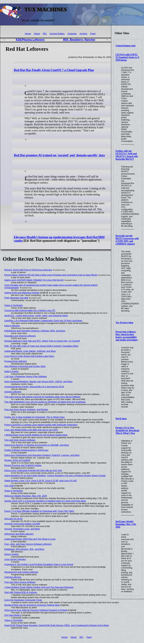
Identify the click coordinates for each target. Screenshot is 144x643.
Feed (92, 33)
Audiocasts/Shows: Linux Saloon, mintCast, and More (30, 351)
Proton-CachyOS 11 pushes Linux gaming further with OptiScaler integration (40, 424)
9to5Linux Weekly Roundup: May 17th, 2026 (126, 524)
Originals (72, 33)
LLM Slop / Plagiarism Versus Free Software (25, 376)
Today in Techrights (13, 305)
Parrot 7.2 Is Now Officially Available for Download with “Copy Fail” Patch (39, 511)
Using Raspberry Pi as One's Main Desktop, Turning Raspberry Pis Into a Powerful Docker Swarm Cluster (55, 475)
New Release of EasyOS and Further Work (25, 366)
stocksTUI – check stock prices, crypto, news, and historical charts (36, 315)
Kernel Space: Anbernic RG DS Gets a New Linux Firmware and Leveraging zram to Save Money (51, 275)
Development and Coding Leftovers (21, 572)
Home (28, 33)
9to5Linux (121, 418)
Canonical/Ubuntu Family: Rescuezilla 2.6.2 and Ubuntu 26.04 (34, 386)
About (37, 33)
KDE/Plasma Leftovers (30, 39)
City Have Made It (13, 615)
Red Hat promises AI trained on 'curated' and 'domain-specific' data (59, 155)
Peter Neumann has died (16, 297)
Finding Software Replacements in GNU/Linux (26, 450)
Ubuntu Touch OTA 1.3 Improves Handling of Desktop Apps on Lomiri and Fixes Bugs (45, 501)
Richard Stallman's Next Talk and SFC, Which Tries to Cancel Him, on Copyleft (42, 341)
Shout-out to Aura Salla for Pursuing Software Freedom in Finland (35, 610)
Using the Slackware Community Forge (23, 600)
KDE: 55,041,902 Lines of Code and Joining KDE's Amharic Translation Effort (41, 346)
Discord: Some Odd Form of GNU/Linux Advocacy (28, 270)
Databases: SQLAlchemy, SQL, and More (24, 549)
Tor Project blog (124, 322)
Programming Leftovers (15, 361)
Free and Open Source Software (19, 440)
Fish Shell (9, 485)
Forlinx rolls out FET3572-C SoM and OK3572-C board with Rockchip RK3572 (127, 155)
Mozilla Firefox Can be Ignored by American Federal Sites (32, 605)
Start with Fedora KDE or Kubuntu (20, 592)
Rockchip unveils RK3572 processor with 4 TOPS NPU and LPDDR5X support (127, 239)
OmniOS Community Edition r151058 (22, 523)
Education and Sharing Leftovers (20, 336)
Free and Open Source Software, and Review (26, 409)
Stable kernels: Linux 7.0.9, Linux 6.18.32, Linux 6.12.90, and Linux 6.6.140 (40, 480)
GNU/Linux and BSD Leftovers (19, 534)
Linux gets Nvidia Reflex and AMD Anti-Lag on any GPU (31, 429)
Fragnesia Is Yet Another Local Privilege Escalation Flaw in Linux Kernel (38, 564)
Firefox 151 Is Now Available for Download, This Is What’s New (128, 430)
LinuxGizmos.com (125, 45)
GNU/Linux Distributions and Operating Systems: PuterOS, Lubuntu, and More (42, 455)
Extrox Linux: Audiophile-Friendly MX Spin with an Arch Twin (33, 470)
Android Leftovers (12, 391)
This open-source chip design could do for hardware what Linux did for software (42, 396)
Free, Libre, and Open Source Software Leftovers (28, 544)
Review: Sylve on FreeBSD (17, 460)
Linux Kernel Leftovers (15, 559)
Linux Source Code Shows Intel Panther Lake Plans (29, 356)
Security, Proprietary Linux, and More (22, 529)
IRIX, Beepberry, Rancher (79, 39)
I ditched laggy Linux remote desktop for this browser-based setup (35, 435)
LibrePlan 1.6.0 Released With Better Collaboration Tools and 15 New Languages (43, 320)
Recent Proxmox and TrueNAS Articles (23, 465)
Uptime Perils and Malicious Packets (21, 292)
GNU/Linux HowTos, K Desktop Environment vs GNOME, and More (36, 445)
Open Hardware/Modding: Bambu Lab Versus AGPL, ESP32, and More (38, 381)
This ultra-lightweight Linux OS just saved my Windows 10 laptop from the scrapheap (45, 402)
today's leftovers (12, 325)
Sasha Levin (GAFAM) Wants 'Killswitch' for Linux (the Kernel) (34, 280)
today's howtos (11, 371)
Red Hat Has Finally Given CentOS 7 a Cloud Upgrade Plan (54, 70)
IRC (45, 33)
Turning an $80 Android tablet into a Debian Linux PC (29, 310)
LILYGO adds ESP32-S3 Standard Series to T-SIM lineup (128, 57)
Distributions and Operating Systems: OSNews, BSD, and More (34, 330)
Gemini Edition (57, 33)
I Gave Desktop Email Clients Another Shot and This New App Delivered (39, 587)
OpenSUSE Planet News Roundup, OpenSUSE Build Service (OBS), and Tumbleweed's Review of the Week (56, 625)
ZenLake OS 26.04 (13, 518)
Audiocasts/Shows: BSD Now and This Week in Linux (30, 539)
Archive (83, 33)
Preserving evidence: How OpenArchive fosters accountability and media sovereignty (127, 335)
